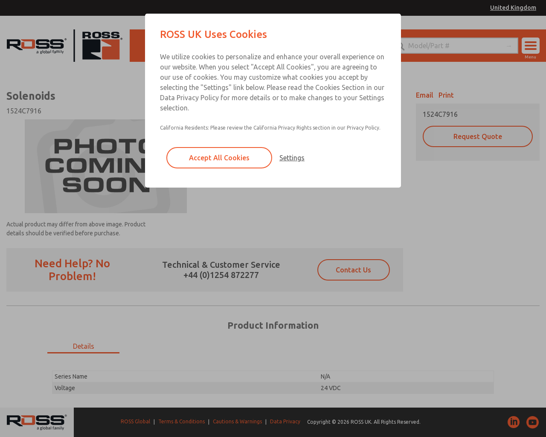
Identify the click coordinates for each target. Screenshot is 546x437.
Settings (292, 158)
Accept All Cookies (219, 158)
